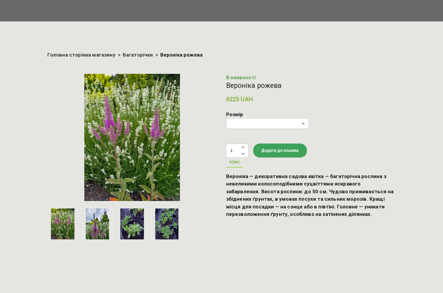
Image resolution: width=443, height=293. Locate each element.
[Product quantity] (236, 150)
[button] (243, 147)
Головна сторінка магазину (81, 55)
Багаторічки (138, 55)
